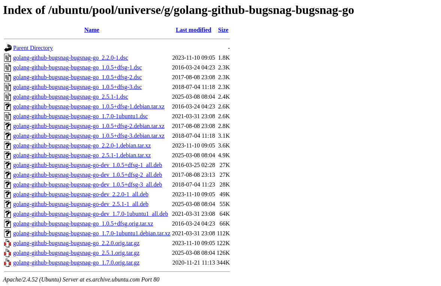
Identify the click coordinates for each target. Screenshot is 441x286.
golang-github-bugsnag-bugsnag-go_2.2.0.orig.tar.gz (76, 243)
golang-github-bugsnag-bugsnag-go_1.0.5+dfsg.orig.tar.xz (83, 223)
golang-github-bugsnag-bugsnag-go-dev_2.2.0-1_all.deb (80, 194)
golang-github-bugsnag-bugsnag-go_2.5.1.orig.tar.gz (76, 253)
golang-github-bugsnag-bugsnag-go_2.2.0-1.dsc (70, 57)
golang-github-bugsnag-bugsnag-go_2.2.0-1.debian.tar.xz (82, 145)
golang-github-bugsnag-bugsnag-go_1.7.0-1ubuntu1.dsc (80, 116)
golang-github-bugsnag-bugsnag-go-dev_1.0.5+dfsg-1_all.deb (87, 165)
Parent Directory (33, 48)
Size (223, 30)
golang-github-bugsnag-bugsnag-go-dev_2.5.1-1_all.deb (80, 204)
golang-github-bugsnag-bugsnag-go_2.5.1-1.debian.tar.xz (82, 155)
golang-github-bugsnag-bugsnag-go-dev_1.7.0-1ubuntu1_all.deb (90, 214)
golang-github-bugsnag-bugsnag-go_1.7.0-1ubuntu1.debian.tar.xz (91, 233)
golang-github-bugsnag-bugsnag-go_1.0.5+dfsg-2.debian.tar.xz (88, 126)
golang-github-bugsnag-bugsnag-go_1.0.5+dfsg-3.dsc (77, 87)
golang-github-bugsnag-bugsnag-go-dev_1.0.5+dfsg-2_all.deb (87, 175)
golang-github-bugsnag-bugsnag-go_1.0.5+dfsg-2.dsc (77, 77)
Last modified (193, 30)
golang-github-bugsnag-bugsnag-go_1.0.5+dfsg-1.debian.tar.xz (88, 106)
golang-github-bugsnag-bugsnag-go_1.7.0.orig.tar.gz (76, 262)
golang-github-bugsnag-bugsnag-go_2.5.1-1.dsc (70, 96)
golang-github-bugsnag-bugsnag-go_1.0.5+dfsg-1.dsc (77, 67)
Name (91, 30)
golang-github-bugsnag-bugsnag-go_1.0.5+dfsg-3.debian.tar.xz (88, 135)
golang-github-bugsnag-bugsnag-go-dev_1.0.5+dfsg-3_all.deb (87, 184)
